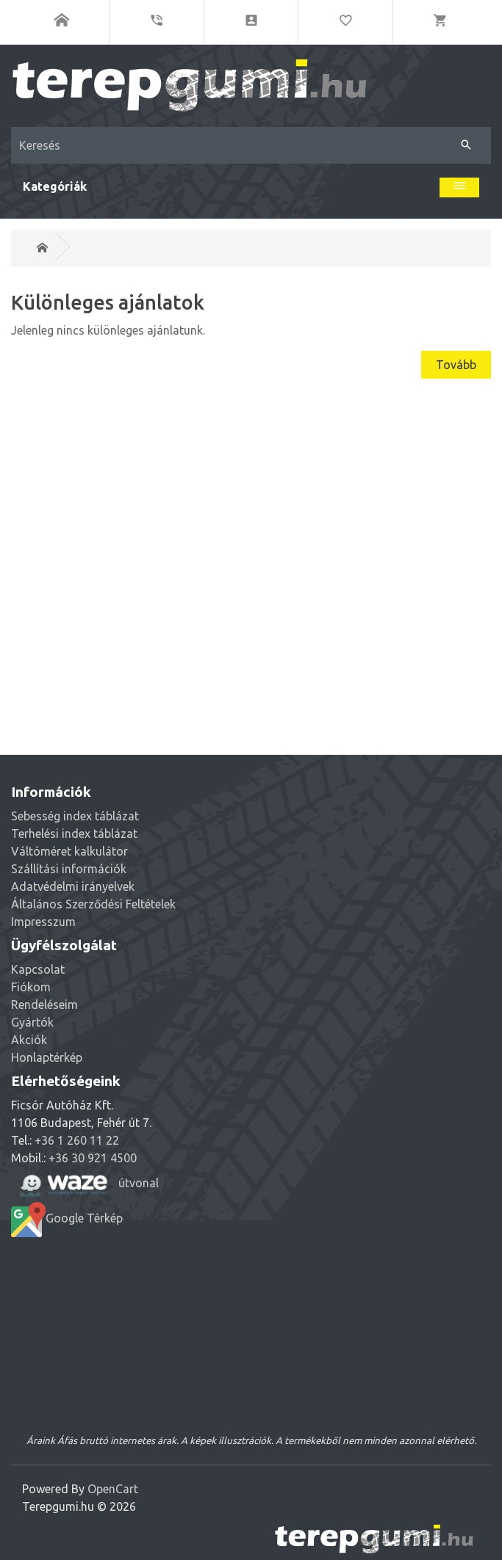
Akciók (29, 1039)
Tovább (456, 364)
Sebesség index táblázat (75, 816)
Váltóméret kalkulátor (69, 851)
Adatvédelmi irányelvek (73, 886)
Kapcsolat (38, 969)
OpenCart (112, 1488)
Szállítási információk (68, 868)
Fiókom (31, 987)
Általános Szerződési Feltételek (93, 904)
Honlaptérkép (46, 1057)
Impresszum (43, 921)
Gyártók (32, 1022)
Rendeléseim (44, 1004)
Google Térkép (67, 1219)
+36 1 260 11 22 (77, 1140)
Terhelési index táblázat (74, 833)
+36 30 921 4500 (93, 1157)
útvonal (85, 1184)
